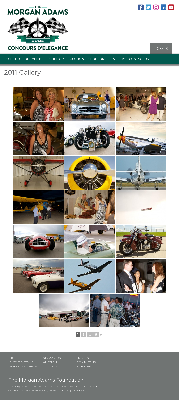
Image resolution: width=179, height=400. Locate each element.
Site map (84, 366)
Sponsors (97, 59)
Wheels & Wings (23, 366)
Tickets (83, 358)
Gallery (117, 59)
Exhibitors (56, 59)
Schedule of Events (24, 59)
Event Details (21, 362)
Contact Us (139, 59)
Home (14, 358)
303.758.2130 (78, 390)
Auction (77, 59)
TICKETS (161, 48)
